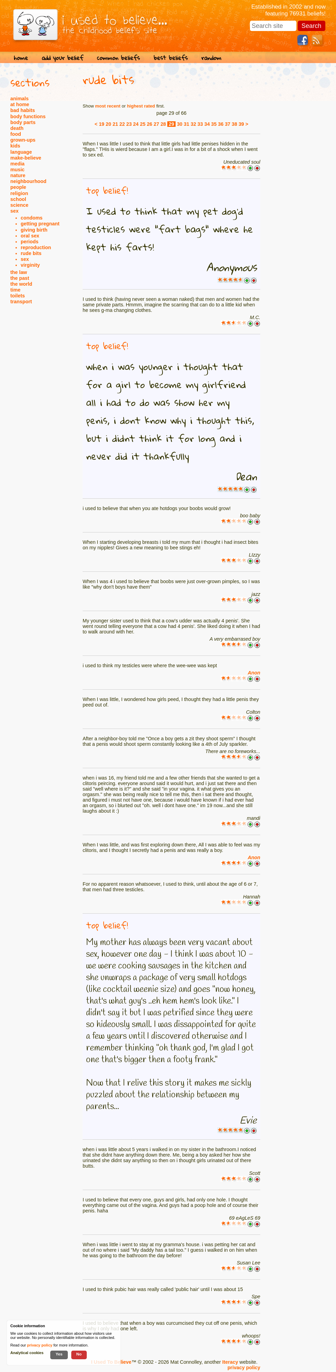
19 (101, 124)
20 (108, 124)
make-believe (25, 158)
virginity (30, 265)
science (19, 205)
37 (227, 124)
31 (186, 124)
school (18, 199)
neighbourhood (28, 181)
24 (136, 124)
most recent (107, 106)
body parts (22, 122)
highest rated (141, 106)
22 (122, 124)
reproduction (36, 247)
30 (179, 124)
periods (30, 241)
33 (200, 124)
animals (19, 98)
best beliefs (171, 57)
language (21, 152)
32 (193, 124)
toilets (17, 295)
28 (163, 124)
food (15, 134)
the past (19, 278)
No (79, 1354)
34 (207, 124)
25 (143, 124)
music (17, 169)
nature (17, 175)
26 (149, 124)
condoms (32, 218)
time (15, 290)
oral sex (30, 235)
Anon (254, 672)
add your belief (62, 57)
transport (21, 301)
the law (18, 272)
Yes (58, 1354)
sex (14, 211)
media (17, 163)
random (211, 57)
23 (129, 124)
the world (21, 284)
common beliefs (118, 57)
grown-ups (22, 140)
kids (15, 146)
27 (156, 124)
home (21, 57)
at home (19, 104)
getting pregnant (40, 223)
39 (241, 124)
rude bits (31, 253)
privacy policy (244, 1367)
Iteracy (230, 1362)
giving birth (34, 230)
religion (19, 193)
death (16, 128)
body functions (27, 116)
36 (220, 124)
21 (115, 124)
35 (214, 124)
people (18, 187)
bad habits (22, 110)
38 (234, 124)
